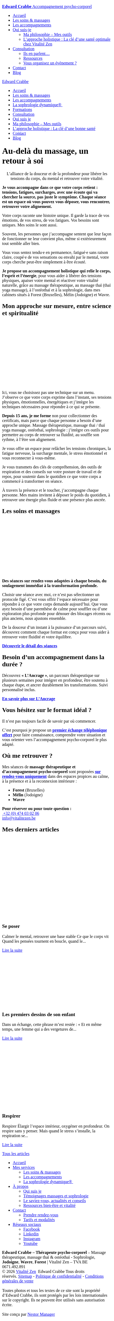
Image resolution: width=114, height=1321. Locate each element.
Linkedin (31, 1234)
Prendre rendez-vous (40, 1215)
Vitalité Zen (26, 1271)
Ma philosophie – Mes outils (47, 34)
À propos (20, 1186)
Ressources (32, 58)
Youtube (30, 1243)
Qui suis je (22, 119)
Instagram (31, 1238)
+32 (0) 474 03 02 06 (20, 813)
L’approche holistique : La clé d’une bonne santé (54, 128)
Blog (17, 72)
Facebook (31, 1229)
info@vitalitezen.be (19, 818)
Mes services (24, 1167)
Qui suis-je (22, 29)
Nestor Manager (41, 1314)
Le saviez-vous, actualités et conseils (54, 1200)
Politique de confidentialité (58, 1276)
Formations (22, 109)
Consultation (23, 48)
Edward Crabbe (15, 81)
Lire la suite (12, 950)
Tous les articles (15, 1153)
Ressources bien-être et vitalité (49, 1205)
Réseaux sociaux (27, 1224)
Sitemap (25, 1276)
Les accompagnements (32, 25)
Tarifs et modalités (39, 1219)
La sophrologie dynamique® (38, 105)
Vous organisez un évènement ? (50, 63)
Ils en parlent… (36, 53)
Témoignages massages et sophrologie (56, 1196)
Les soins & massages (31, 20)
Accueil (19, 15)
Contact (19, 68)
